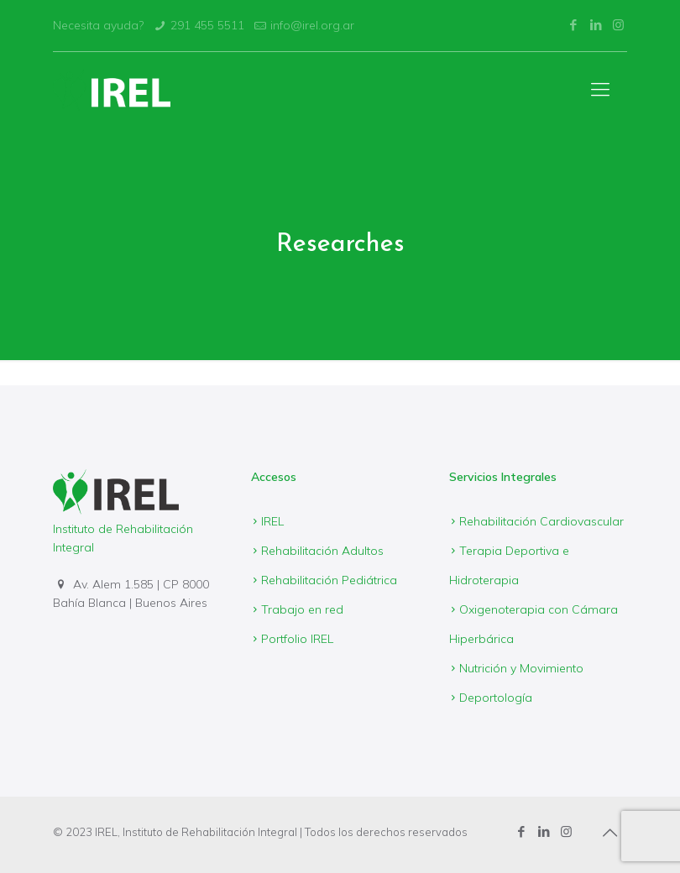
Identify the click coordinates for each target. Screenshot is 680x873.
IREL (272, 521)
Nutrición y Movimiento (521, 668)
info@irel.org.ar (312, 25)
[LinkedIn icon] (595, 25)
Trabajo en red (302, 609)
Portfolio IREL (297, 638)
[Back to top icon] (609, 832)
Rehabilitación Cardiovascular (541, 521)
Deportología (495, 697)
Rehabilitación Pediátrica (329, 580)
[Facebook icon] (573, 25)
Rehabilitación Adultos (322, 550)
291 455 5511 (207, 25)
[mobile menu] (600, 89)
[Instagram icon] (618, 25)
